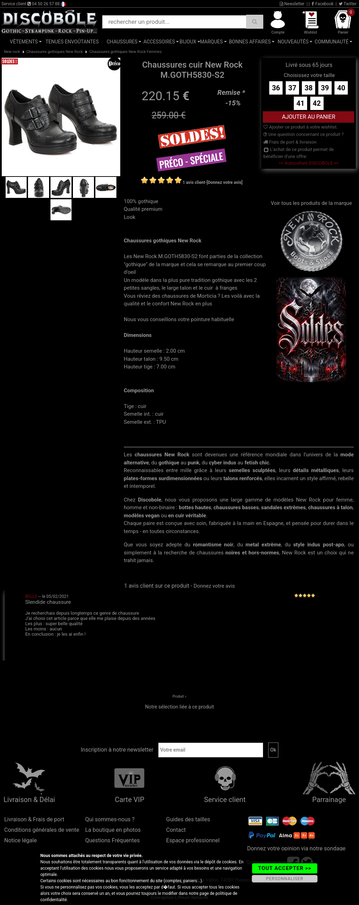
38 (309, 88)
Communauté (332, 41)
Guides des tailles (188, 819)
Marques (211, 41)
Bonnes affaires (250, 41)
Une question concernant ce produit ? (303, 134)
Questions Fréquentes (112, 840)
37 (292, 88)
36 (276, 88)
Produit (178, 696)
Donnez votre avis (214, 586)
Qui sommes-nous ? (110, 819)
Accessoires (159, 41)
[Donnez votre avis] (224, 182)
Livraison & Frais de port (34, 819)
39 (325, 88)
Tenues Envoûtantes (72, 41)
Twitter (348, 3)
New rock (12, 51)
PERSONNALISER (284, 878)
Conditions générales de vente (41, 830)
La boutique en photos (113, 830)
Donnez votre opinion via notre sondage (296, 848)
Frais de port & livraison (290, 142)
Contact (176, 830)
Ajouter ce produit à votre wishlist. (300, 127)
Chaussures (122, 41)
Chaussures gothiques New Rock (54, 51)
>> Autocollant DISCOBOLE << (309, 163)
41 (301, 103)
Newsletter (292, 3)
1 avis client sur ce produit (156, 585)
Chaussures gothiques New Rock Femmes (125, 51)
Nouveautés (293, 41)
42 (317, 103)
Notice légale (20, 840)
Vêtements (24, 41)
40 (341, 88)
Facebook (322, 3)
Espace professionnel (193, 840)
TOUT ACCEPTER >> (284, 868)
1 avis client (194, 182)
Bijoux (188, 41)
